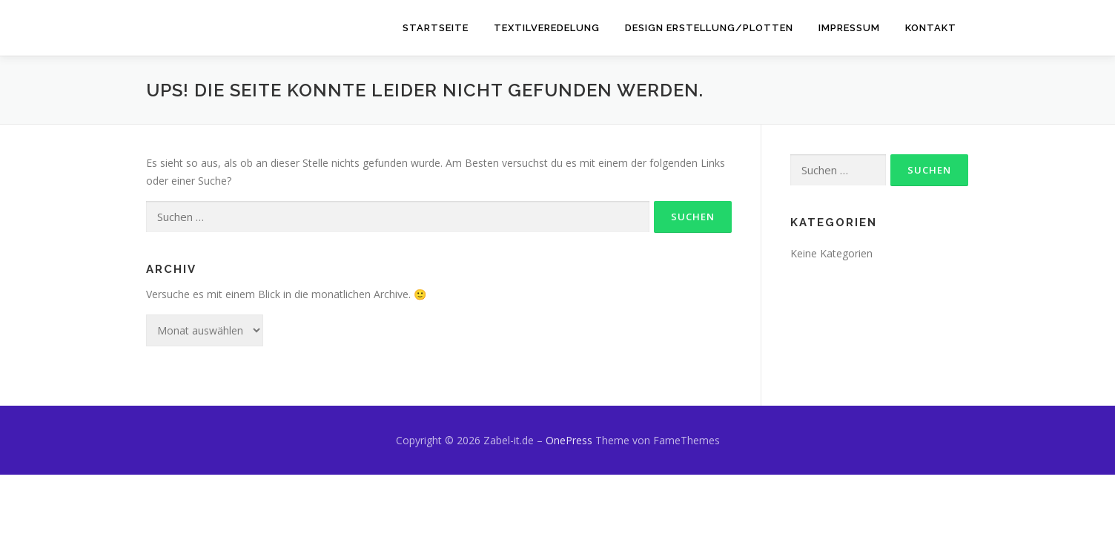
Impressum (849, 27)
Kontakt (930, 27)
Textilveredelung (547, 27)
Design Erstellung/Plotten (709, 27)
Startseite (436, 27)
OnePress (569, 440)
